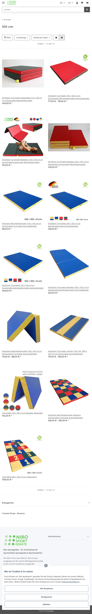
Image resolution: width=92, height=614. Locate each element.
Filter (7, 37)
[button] (77, 2)
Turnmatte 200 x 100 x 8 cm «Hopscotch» (19, 477)
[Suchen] (43, 9)
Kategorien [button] (8, 503)
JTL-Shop (50, 611)
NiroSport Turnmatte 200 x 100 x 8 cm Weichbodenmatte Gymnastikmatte (64, 224)
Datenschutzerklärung (70, 582)
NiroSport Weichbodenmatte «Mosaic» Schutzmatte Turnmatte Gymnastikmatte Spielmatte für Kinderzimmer (65, 416)
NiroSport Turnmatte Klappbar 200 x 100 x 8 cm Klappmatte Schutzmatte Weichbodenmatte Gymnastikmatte (68, 163)
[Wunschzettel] (82, 2)
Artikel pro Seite (41, 37)
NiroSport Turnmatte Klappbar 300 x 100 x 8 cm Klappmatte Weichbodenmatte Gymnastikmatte (68, 288)
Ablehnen (46, 604)
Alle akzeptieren (46, 589)
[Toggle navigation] (3, 1)
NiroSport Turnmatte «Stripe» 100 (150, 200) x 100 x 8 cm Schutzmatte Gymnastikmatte (67, 352)
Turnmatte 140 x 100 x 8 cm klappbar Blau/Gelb (22, 413)
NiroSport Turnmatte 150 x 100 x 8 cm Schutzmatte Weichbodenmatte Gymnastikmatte (22, 286)
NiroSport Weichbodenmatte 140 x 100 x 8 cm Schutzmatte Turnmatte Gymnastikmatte (21, 224)
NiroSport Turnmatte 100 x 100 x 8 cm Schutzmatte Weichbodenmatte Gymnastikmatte (68, 97)
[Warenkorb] (87, 2)
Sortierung (21, 37)
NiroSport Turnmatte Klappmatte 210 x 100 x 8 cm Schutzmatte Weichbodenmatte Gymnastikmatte (22, 99)
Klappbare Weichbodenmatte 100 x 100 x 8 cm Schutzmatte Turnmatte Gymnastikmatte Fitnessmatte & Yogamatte (22, 352)
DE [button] (61, 2)
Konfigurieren (46, 597)
